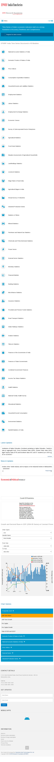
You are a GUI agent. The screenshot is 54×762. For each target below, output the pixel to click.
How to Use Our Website (7, 741)
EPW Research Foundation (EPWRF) (19, 754)
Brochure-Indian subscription (8, 735)
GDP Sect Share (6, 615)
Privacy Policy (4, 743)
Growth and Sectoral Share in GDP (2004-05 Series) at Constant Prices (27, 524)
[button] (3, 451)
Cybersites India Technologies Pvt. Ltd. (24, 752)
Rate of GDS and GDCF (8, 631)
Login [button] (50, 20)
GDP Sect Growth (7, 619)
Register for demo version (13, 34)
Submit (4, 704)
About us (3, 733)
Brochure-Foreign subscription (8, 737)
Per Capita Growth (7, 627)
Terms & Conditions (6, 745)
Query (2, 739)
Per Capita (5, 623)
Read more (49, 470)
